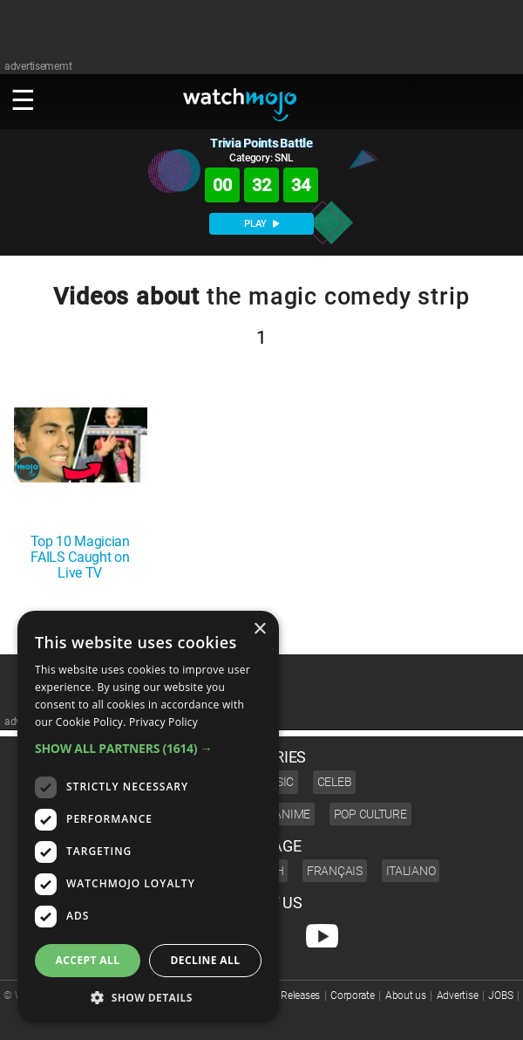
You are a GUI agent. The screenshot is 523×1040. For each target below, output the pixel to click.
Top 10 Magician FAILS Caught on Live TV (80, 557)
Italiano (411, 871)
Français (335, 871)
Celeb (334, 782)
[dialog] (148, 817)
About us (405, 995)
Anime (292, 814)
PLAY (261, 223)
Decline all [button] (206, 960)
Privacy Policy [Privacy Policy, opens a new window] (163, 722)
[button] (148, 748)
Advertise (457, 995)
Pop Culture (370, 814)
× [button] (259, 629)
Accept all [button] (88, 960)
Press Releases (287, 995)
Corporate (352, 995)
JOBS (500, 995)
